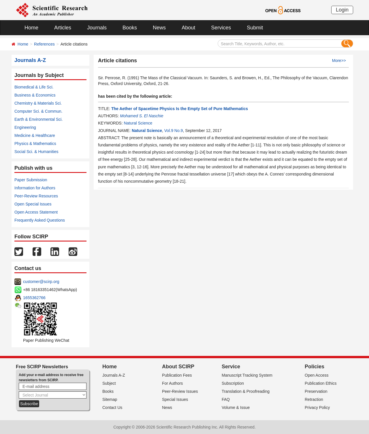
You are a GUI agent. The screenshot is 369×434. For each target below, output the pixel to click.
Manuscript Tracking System (247, 375)
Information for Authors (34, 188)
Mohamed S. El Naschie (141, 116)
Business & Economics (34, 95)
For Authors (172, 383)
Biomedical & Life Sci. (33, 87)
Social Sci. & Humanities (36, 151)
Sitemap (109, 399)
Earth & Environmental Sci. (38, 119)
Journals (97, 28)
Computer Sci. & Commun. (38, 111)
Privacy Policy (317, 407)
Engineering (25, 127)
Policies (314, 366)
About (188, 28)
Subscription (233, 383)
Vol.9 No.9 (173, 130)
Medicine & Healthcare (34, 135)
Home (31, 28)
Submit (255, 28)
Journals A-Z (113, 375)
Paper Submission (30, 180)
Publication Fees (177, 375)
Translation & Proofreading (246, 391)
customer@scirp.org (41, 281)
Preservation (316, 391)
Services (221, 28)
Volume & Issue (236, 407)
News (159, 28)
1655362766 (34, 297)
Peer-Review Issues (180, 391)
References (44, 44)
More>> (339, 60)
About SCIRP (178, 366)
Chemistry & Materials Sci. (38, 103)
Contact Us (112, 407)
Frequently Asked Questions (39, 220)
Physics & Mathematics (35, 143)
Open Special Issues (32, 204)
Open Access (317, 375)
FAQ (226, 399)
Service (231, 366)
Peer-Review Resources (36, 196)
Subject (109, 383)
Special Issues (175, 399)
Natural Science (138, 123)
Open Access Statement (36, 212)
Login (342, 10)
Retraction (314, 399)
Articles (62, 28)
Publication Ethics (321, 383)
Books (130, 28)
